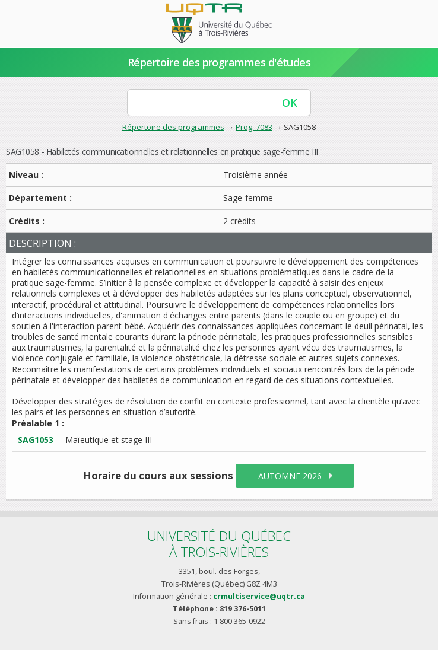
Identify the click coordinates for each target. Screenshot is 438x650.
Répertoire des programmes (173, 127)
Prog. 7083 (254, 127)
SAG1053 (35, 439)
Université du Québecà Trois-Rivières (219, 543)
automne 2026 (290, 476)
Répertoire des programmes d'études (219, 62)
